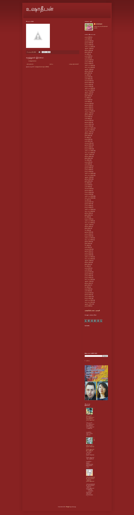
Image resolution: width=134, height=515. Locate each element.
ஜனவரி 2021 (88, 145)
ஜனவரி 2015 (88, 232)
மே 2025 (87, 54)
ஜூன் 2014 (87, 243)
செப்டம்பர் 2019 (89, 175)
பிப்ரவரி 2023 (88, 103)
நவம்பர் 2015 (88, 219)
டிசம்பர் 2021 (88, 124)
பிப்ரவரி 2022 (88, 120)
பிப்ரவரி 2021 (88, 143)
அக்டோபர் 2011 (89, 300)
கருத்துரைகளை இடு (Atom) (42, 66)
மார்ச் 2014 (87, 247)
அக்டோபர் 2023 (89, 88)
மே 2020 (87, 160)
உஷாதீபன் (39, 9)
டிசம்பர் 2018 (88, 192)
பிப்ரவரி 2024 (88, 80)
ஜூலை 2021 (88, 133)
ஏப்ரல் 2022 (88, 116)
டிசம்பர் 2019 (88, 169)
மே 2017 (87, 200)
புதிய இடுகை (30, 64)
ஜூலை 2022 (88, 114)
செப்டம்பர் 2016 (89, 211)
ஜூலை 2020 (88, 156)
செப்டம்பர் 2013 (89, 258)
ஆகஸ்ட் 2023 (88, 92)
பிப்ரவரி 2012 (88, 292)
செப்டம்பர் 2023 (89, 90)
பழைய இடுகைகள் (74, 64)
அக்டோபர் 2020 (89, 150)
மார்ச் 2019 (87, 186)
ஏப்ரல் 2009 (88, 306)
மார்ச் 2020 (87, 164)
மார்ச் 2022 (87, 118)
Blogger (68, 506)
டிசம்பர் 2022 (88, 107)
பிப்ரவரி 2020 (88, 166)
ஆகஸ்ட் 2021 (88, 132)
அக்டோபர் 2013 (89, 256)
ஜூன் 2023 (87, 95)
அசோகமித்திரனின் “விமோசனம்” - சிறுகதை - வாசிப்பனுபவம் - (90, 480)
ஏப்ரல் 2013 (88, 268)
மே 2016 (87, 217)
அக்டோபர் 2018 (89, 196)
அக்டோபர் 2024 (89, 65)
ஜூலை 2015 (88, 226)
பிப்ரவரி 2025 (88, 60)
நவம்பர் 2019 (88, 171)
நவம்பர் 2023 (88, 86)
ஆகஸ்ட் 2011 (88, 304)
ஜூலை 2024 (88, 71)
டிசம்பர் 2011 (88, 296)
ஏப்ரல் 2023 (88, 99)
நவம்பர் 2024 (88, 63)
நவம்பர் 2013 (88, 255)
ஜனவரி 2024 (88, 82)
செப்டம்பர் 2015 (89, 222)
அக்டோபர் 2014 (89, 237)
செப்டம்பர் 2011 (89, 302)
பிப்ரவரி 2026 (88, 41)
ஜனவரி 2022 (88, 122)
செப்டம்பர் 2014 (89, 239)
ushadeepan (99, 24)
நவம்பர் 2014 (88, 236)
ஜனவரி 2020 (88, 167)
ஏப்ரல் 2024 (88, 77)
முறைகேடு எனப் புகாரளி (92, 310)
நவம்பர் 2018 (88, 194)
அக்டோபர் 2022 (89, 111)
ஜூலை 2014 (88, 241)
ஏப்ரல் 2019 (88, 184)
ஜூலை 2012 (88, 283)
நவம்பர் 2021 (88, 126)
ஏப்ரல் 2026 (88, 37)
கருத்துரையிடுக (32, 61)
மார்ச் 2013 (87, 270)
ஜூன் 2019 (87, 181)
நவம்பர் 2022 (88, 109)
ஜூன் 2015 (87, 228)
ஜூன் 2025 (87, 52)
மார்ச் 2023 (87, 101)
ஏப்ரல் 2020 (88, 162)
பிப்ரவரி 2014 (88, 249)
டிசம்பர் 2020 (88, 147)
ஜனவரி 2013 (88, 273)
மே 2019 (87, 183)
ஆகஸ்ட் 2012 (88, 281)
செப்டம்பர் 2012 (89, 279)
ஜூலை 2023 (88, 94)
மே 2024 (87, 75)
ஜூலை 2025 (88, 50)
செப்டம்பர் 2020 (89, 152)
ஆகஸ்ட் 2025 (88, 48)
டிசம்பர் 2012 (88, 275)
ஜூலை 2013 (88, 262)
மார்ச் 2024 (87, 78)
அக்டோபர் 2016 (89, 209)
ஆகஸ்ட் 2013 (88, 260)
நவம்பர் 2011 (88, 298)
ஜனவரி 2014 (88, 251)
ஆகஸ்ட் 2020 (88, 154)
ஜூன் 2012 (87, 285)
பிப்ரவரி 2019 (88, 188)
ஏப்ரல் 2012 (88, 289)
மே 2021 (87, 137)
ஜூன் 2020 (87, 158)
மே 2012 (87, 287)
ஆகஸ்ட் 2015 (88, 224)
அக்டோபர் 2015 (89, 220)
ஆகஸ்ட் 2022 (88, 113)
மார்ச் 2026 (87, 39)
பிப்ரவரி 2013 (88, 272)
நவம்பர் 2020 (88, 149)
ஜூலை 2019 (88, 179)
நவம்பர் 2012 (88, 277)
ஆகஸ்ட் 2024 (88, 69)
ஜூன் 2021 (87, 135)
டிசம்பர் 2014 (88, 234)
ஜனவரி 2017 (88, 203)
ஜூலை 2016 (88, 213)
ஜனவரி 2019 (88, 190)
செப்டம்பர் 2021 (89, 130)
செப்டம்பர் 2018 (89, 198)
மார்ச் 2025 (87, 58)
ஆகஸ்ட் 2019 (88, 177)
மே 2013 (87, 266)
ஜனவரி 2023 (88, 105)
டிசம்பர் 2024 (88, 61)
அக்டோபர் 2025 (89, 46)
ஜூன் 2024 (87, 73)
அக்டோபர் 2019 (89, 173)
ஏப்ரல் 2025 (88, 56)
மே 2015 (87, 230)
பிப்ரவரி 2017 (88, 202)
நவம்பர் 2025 (88, 44)
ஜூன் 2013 (87, 264)
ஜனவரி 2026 (88, 42)
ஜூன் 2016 (87, 215)
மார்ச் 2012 (87, 290)
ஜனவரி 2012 (88, 294)
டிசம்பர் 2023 (88, 84)
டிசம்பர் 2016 (88, 205)
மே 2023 (87, 97)
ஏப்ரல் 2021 (88, 139)
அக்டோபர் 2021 (89, 128)
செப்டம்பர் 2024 (89, 67)
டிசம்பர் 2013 (88, 253)
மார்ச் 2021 (87, 141)
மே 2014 (87, 245)
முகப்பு (51, 64)
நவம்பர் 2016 (88, 207)
